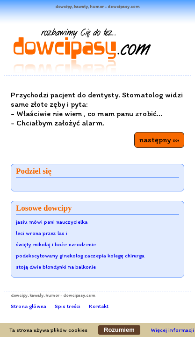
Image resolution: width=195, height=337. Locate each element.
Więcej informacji (172, 330)
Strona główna (28, 306)
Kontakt (98, 306)
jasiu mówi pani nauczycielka (51, 222)
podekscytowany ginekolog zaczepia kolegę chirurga (80, 255)
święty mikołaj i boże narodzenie (56, 244)
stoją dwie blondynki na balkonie (56, 267)
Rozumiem (119, 329)
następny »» (159, 139)
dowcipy (19, 295)
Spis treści (67, 306)
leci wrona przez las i (41, 233)
